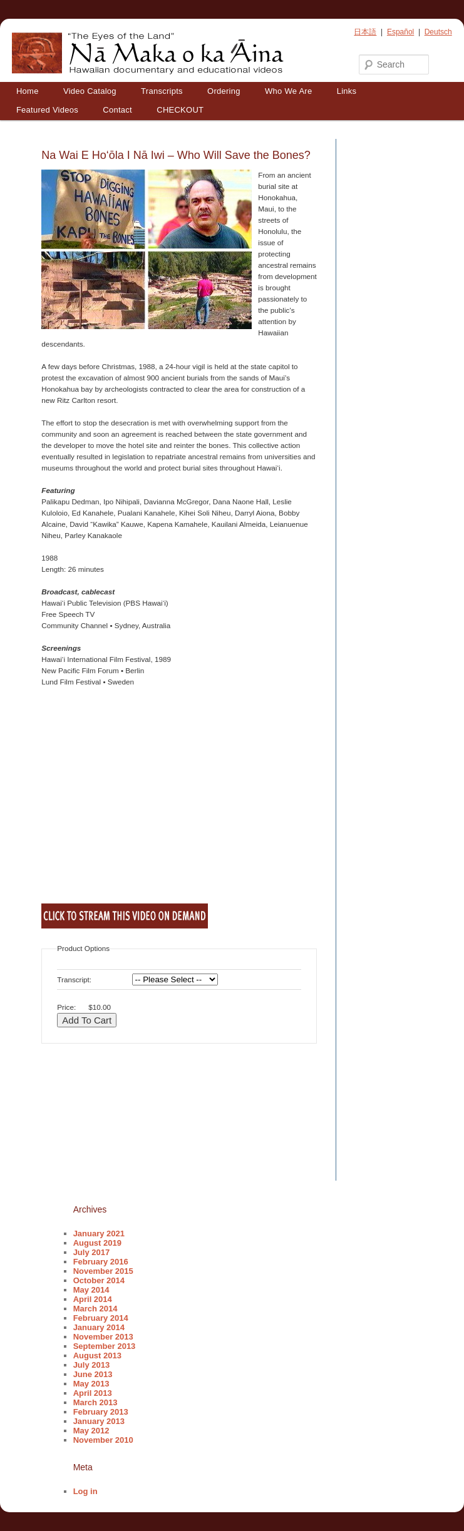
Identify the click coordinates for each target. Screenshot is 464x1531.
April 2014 (92, 1299)
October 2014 (99, 1280)
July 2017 (91, 1252)
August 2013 (97, 1355)
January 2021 (99, 1233)
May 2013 (91, 1383)
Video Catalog (89, 91)
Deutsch (438, 32)
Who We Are (288, 91)
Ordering (223, 91)
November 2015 (103, 1271)
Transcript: (74, 979)
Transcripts (162, 91)
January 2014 (99, 1327)
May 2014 (91, 1289)
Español (400, 32)
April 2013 (92, 1393)
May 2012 (91, 1430)
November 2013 (103, 1336)
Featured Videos (47, 109)
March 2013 (95, 1402)
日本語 (365, 32)
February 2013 (100, 1412)
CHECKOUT (180, 109)
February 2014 (100, 1318)
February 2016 (100, 1261)
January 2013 (99, 1421)
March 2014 (95, 1308)
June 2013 (93, 1374)
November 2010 (103, 1440)
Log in (85, 1491)
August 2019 (97, 1243)
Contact (117, 109)
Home (27, 91)
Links (347, 91)
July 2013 (91, 1365)
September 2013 (104, 1346)
